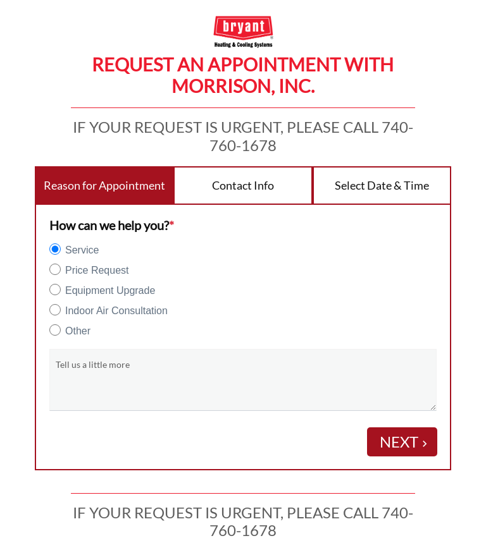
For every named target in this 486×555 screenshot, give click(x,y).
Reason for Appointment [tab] (104, 185)
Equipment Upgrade (110, 290)
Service (82, 250)
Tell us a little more (93, 364)
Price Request (97, 270)
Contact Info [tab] (243, 185)
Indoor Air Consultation (116, 310)
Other (77, 331)
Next (405, 441)
